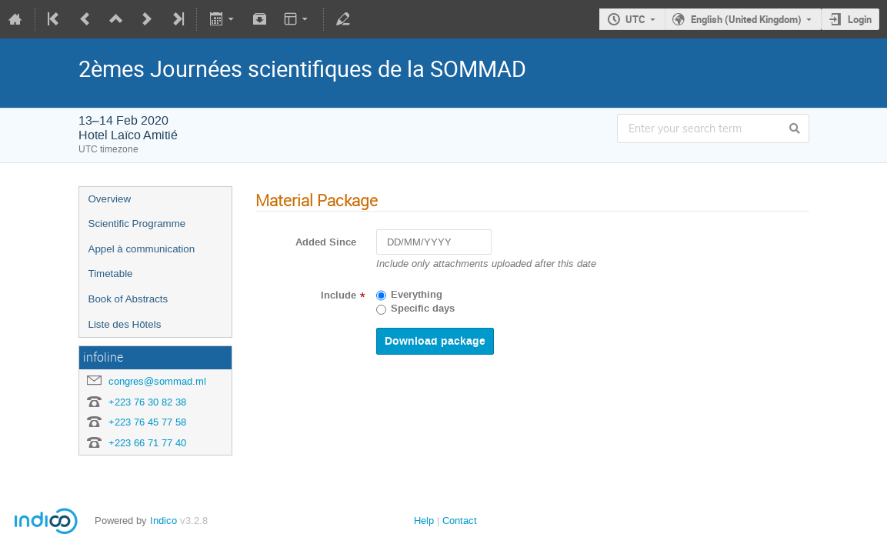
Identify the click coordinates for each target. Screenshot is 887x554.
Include (338, 295)
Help (424, 520)
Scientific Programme (137, 223)
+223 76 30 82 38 (147, 402)
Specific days (423, 308)
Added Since (325, 242)
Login (860, 19)
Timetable (110, 273)
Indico (163, 520)
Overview (110, 199)
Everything (416, 295)
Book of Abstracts (128, 299)
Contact (459, 520)
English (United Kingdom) (746, 19)
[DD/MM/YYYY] (434, 242)
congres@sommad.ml (157, 381)
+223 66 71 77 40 (147, 442)
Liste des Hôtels (125, 324)
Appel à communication (141, 249)
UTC (635, 19)
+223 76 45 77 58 (147, 422)
